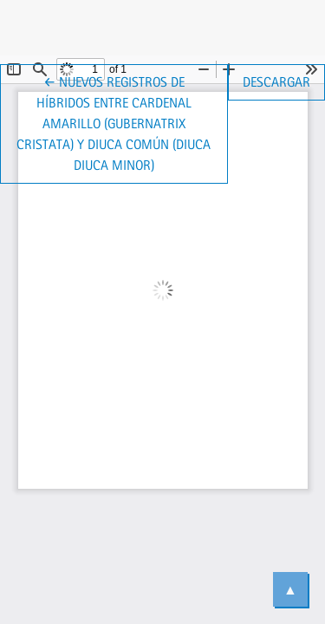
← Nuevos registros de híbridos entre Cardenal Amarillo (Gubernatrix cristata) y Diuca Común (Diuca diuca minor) (121, 122)
